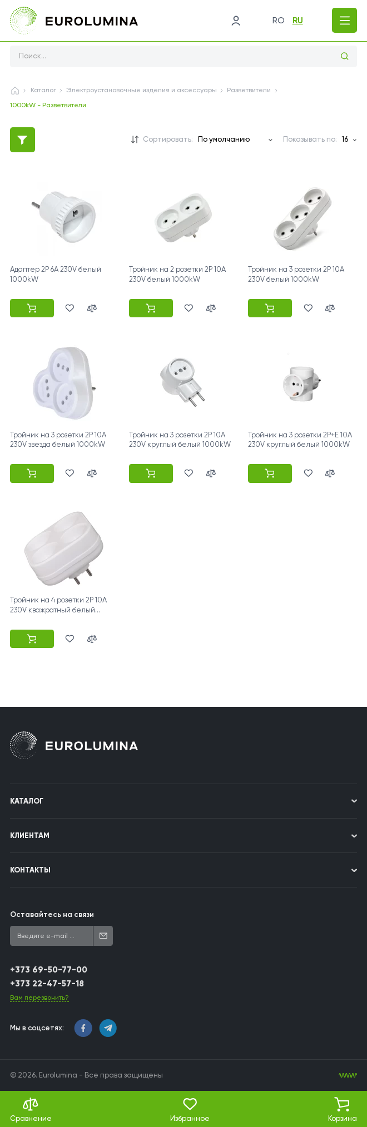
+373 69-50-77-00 (48, 970)
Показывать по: (310, 139)
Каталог (43, 90)
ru (297, 21)
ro (278, 21)
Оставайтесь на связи (52, 914)
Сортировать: (168, 139)
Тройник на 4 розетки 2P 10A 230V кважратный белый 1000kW (58, 610)
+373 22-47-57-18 (47, 984)
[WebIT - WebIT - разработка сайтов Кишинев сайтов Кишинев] (348, 1075)
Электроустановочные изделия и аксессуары (141, 90)
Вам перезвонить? (39, 997)
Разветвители (249, 90)
